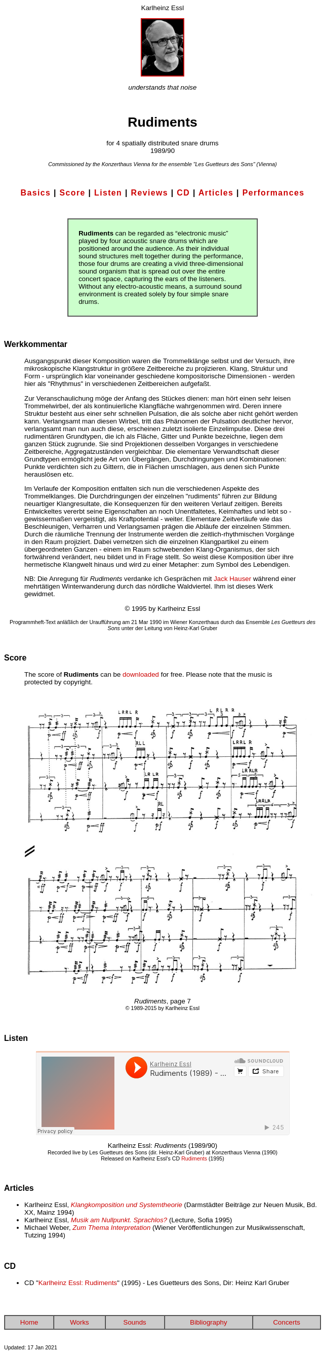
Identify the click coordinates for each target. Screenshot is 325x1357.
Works (79, 1322)
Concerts (286, 1322)
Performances (273, 192)
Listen (108, 192)
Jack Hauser (232, 579)
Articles (215, 192)
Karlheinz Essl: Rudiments (77, 1283)
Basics (36, 192)
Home (29, 1322)
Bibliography (208, 1322)
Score (73, 192)
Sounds (135, 1322)
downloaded (141, 674)
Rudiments (194, 1158)
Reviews (149, 192)
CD (183, 192)
